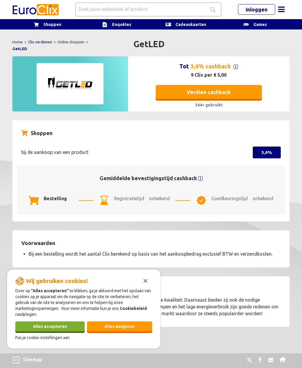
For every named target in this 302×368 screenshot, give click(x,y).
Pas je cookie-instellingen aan (42, 337)
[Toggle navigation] (281, 9)
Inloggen (256, 9)
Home (18, 42)
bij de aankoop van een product (54, 152)
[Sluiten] (145, 280)
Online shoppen (71, 42)
